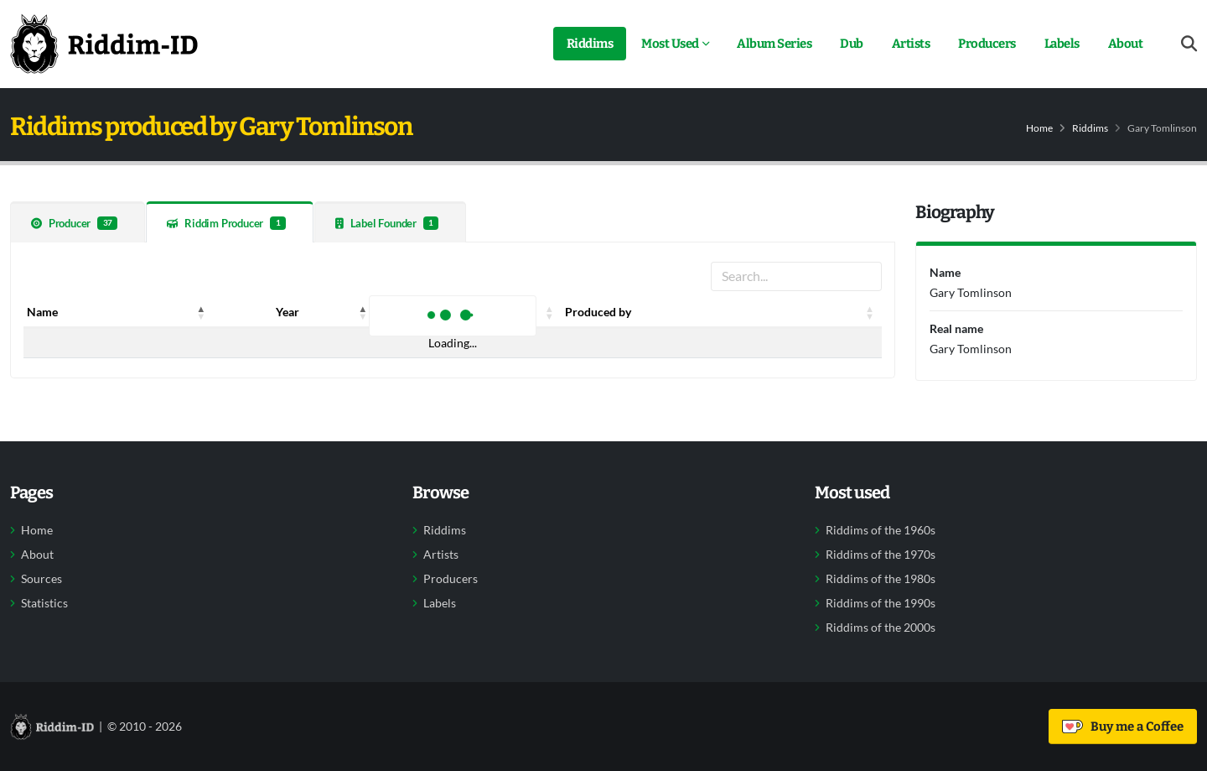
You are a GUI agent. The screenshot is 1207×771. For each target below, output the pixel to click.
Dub (851, 43)
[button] (201, 312)
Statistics (44, 603)
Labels (1062, 43)
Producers (987, 43)
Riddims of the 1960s (880, 530)
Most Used (670, 43)
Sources (41, 579)
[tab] (77, 221)
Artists (911, 43)
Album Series (774, 43)
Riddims (590, 43)
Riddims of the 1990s (880, 603)
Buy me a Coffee (1123, 726)
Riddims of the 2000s (880, 627)
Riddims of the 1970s (880, 554)
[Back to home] (104, 43)
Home (1039, 128)
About (1125, 43)
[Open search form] (1189, 44)
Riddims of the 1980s (880, 579)
